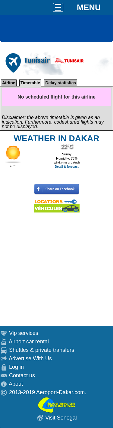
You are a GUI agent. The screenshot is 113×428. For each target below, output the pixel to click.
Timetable (30, 82)
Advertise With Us (30, 358)
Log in (16, 367)
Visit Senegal (61, 418)
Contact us (22, 375)
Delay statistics (60, 82)
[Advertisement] (56, 269)
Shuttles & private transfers (41, 350)
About (16, 384)
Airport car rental (29, 342)
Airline (8, 82)
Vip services (23, 333)
